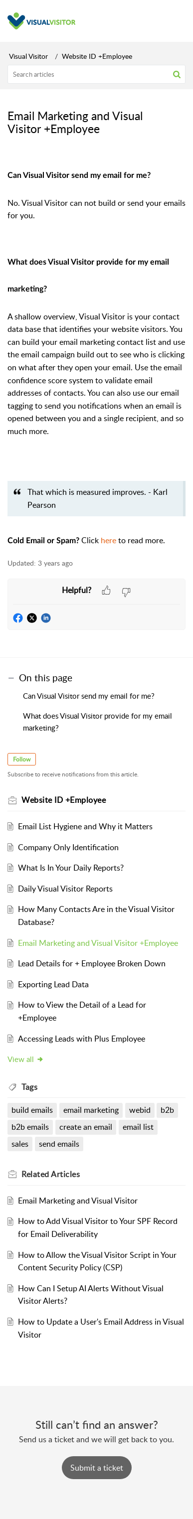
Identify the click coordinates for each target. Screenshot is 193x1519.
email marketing (91, 1109)
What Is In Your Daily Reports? (71, 867)
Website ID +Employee (97, 56)
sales (19, 1143)
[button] (177, 74)
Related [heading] (50, 1174)
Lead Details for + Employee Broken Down (92, 963)
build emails (32, 1109)
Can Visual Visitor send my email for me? (90, 696)
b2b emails (30, 1126)
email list (138, 1126)
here (109, 540)
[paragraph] (96, 353)
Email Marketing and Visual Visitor (78, 1200)
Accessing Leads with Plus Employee (81, 1038)
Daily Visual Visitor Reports (65, 888)
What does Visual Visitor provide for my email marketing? (97, 722)
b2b (167, 1109)
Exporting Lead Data (53, 984)
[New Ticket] (97, 1467)
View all (25, 1059)
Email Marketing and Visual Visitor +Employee (98, 942)
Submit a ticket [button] (96, 1467)
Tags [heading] (29, 1086)
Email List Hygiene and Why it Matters (85, 826)
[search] (96, 74)
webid (140, 1109)
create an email (85, 1126)
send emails (59, 1143)
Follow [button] (21, 759)
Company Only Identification (68, 847)
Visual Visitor (28, 56)
